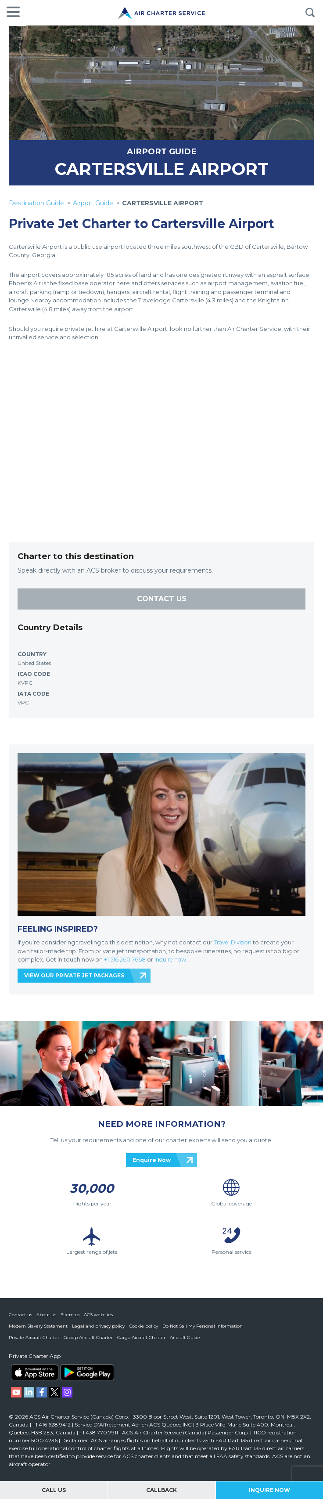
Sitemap (70, 1315)
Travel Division (234, 942)
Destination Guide (36, 203)
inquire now (171, 959)
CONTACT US (162, 599)
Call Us (54, 1490)
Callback (161, 1490)
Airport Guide (93, 203)
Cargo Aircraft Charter (141, 1337)
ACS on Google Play (87, 1372)
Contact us (20, 1315)
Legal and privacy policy (98, 1326)
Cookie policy (143, 1326)
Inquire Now (269, 1490)
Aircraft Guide (185, 1337)
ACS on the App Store (34, 1372)
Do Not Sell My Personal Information (202, 1326)
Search (310, 12)
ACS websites (98, 1315)
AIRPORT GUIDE (161, 151)
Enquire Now (152, 1160)
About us (46, 1315)
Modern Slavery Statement (38, 1326)
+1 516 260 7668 (125, 959)
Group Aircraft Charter (88, 1337)
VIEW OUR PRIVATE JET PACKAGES (74, 975)
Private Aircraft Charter (34, 1337)
